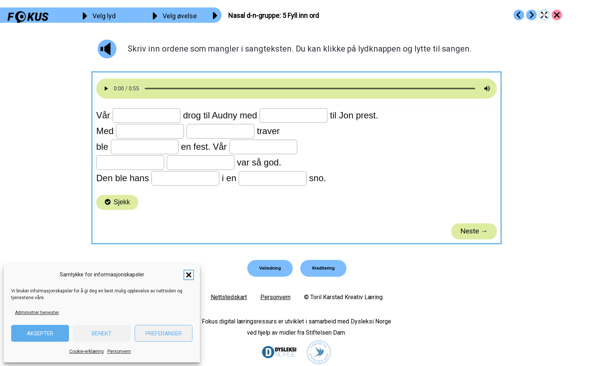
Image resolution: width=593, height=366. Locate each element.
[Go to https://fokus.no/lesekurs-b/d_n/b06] (531, 15)
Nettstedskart (229, 296)
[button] (188, 275)
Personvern (119, 351)
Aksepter (40, 333)
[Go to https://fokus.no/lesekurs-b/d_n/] (556, 15)
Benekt (102, 333)
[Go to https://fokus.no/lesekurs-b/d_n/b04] (518, 15)
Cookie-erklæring (86, 351)
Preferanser (163, 333)
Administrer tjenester (37, 312)
